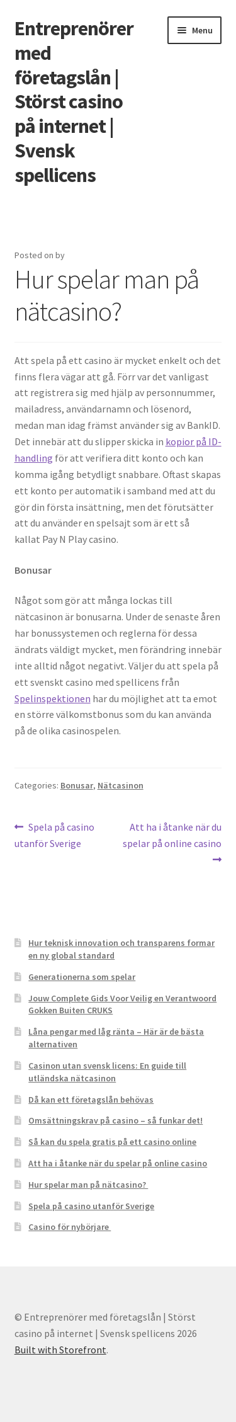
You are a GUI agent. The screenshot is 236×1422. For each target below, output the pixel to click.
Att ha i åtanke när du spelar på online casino (172, 834)
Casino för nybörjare (69, 1226)
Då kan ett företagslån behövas (91, 1099)
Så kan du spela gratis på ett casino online (112, 1141)
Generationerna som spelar (81, 976)
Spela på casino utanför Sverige (54, 834)
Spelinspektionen (52, 698)
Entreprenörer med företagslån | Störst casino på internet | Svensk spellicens (73, 102)
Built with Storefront (60, 1349)
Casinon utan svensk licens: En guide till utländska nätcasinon (107, 1072)
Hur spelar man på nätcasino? (88, 1184)
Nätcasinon (120, 785)
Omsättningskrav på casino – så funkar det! (115, 1120)
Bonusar (76, 785)
